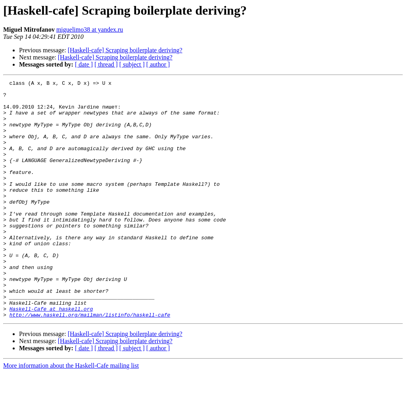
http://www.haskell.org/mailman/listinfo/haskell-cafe (90, 362)
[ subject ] (132, 64)
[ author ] (158, 64)
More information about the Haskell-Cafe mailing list (71, 413)
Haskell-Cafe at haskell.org (51, 355)
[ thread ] (106, 64)
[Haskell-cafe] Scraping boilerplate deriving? (125, 50)
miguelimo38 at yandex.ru (89, 29)
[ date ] (84, 64)
